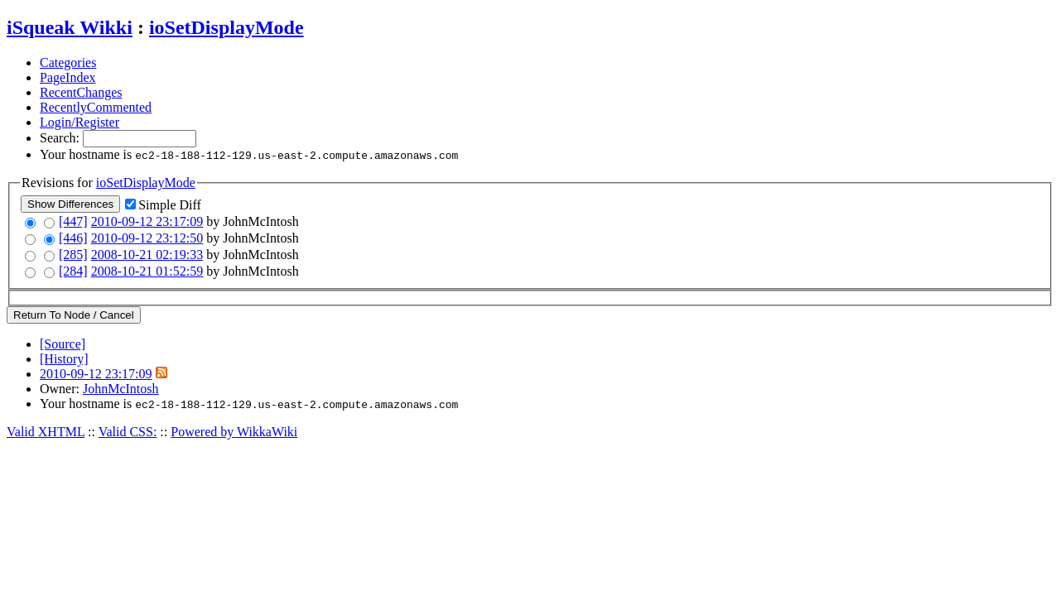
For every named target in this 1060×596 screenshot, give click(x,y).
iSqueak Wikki (69, 27)
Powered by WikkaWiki (234, 432)
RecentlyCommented (96, 107)
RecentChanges (81, 92)
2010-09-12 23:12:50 (147, 238)
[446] (73, 238)
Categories (68, 62)
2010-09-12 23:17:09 (147, 221)
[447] (73, 221)
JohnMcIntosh (121, 389)
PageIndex (68, 77)
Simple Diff (169, 205)
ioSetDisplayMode (226, 27)
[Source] (62, 344)
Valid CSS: (128, 432)
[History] (64, 359)
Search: (61, 138)
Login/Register (79, 122)
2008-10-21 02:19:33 (147, 255)
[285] (73, 255)
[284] (73, 271)
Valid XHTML (45, 432)
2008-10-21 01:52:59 (147, 271)
